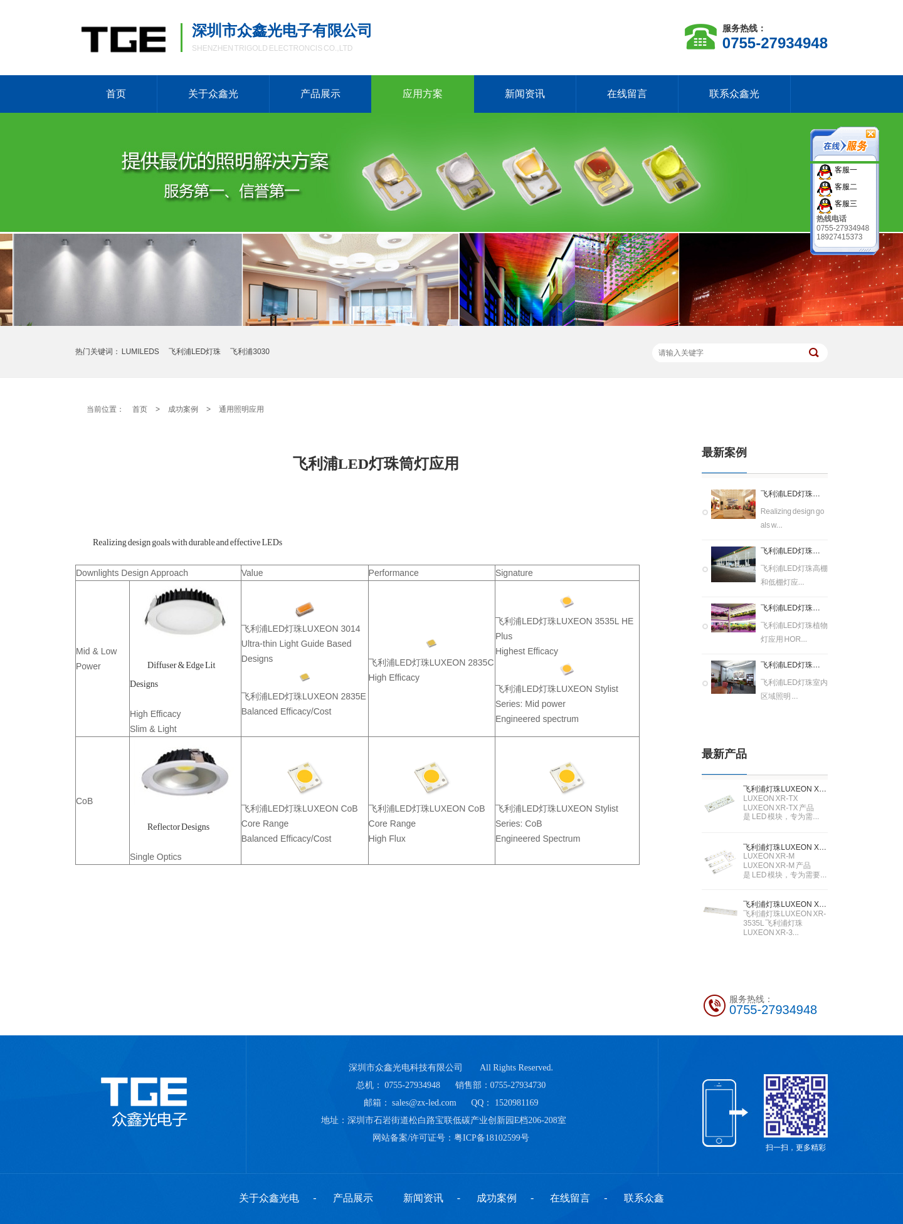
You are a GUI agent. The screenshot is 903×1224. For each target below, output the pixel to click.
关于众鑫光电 (269, 1198)
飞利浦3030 (250, 351)
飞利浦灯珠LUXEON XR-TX (785, 789)
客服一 (845, 169)
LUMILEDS (140, 351)
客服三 (845, 203)
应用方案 (423, 93)
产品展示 (320, 93)
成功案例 (183, 409)
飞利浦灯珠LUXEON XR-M (785, 847)
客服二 (845, 186)
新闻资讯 (525, 93)
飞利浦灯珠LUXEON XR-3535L (785, 904)
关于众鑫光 (213, 93)
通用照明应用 (241, 409)
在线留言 (627, 93)
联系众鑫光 (734, 93)
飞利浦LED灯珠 (195, 351)
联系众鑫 (644, 1198)
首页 (116, 93)
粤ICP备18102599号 (491, 1138)
